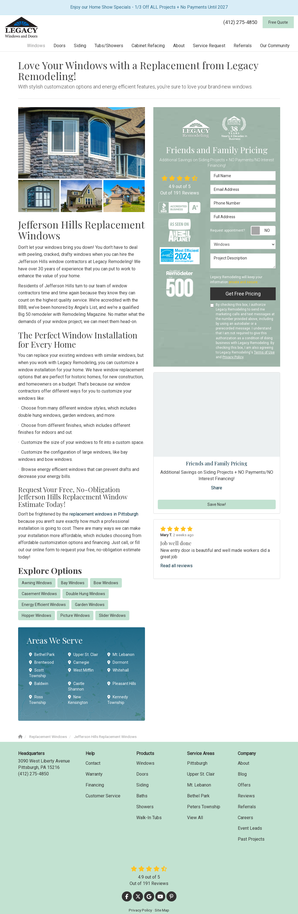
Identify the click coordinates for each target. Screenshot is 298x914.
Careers (245, 817)
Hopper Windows (36, 615)
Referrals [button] (243, 45)
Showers (145, 806)
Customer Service (103, 795)
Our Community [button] (275, 45)
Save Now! (216, 504)
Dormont (117, 662)
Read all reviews (176, 565)
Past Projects (251, 839)
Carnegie (78, 662)
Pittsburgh (197, 763)
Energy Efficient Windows (44, 604)
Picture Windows (75, 615)
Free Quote (278, 22)
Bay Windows (72, 583)
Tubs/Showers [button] (109, 45)
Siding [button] (80, 45)
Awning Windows (37, 583)
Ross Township (37, 700)
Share (216, 487)
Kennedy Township (117, 700)
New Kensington (78, 700)
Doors (142, 774)
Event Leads (250, 828)
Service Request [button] (209, 45)
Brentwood (41, 662)
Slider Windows (112, 615)
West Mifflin (81, 670)
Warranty (94, 774)
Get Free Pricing (243, 294)
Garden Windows (90, 604)
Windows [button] (36, 45)
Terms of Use (264, 352)
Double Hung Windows (85, 593)
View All (195, 817)
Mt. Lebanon (120, 654)
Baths (141, 795)
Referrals (247, 806)
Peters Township (203, 806)
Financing (95, 785)
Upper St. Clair (83, 654)
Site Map (162, 910)
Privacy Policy (232, 357)
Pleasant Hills (121, 683)
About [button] (179, 45)
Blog (242, 774)
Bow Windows (106, 583)
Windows (145, 763)
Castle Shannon (76, 686)
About (243, 763)
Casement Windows (39, 593)
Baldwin (38, 683)
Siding (142, 785)
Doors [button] (60, 45)
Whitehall (118, 670)
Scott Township (37, 673)
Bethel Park (42, 654)
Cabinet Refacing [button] (148, 45)
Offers (244, 785)
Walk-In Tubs (149, 817)
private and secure (243, 282)
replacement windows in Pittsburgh (103, 514)
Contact (93, 763)
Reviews (246, 795)
